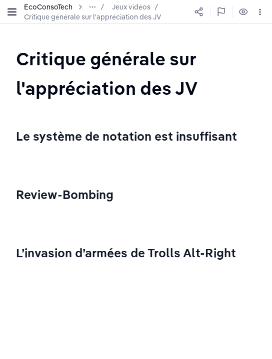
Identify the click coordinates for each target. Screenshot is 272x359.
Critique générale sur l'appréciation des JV (92, 16)
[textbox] (136, 73)
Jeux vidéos (131, 6)
